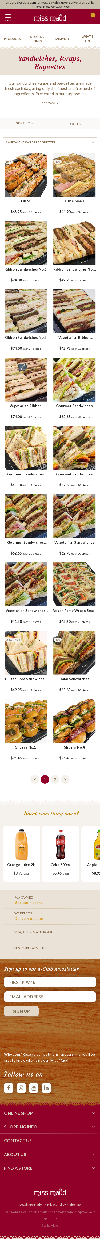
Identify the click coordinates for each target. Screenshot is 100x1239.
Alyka (55, 1225)
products (12, 38)
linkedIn (46, 1088)
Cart (91, 17)
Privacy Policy (56, 1204)
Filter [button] (75, 123)
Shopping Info (50, 1126)
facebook (8, 1088)
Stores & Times (37, 39)
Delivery (62, 38)
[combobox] (25, 124)
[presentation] (44, 1032)
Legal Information (31, 1204)
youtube (33, 1088)
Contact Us (50, 1140)
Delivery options (29, 918)
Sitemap (75, 1204)
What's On (87, 39)
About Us (50, 1154)
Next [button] (65, 779)
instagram (21, 1088)
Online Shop (50, 1112)
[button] (20, 16)
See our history (28, 902)
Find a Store (50, 1167)
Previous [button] (34, 779)
